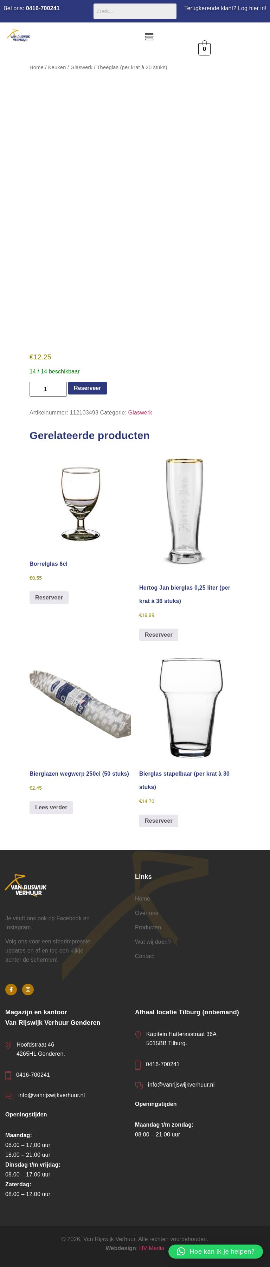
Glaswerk (81, 67)
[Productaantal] (48, 389)
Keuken (57, 67)
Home (37, 67)
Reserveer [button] (49, 598)
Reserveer (87, 388)
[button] (149, 37)
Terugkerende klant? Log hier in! (225, 8)
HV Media (152, 1248)
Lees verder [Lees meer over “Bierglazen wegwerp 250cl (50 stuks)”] (51, 807)
